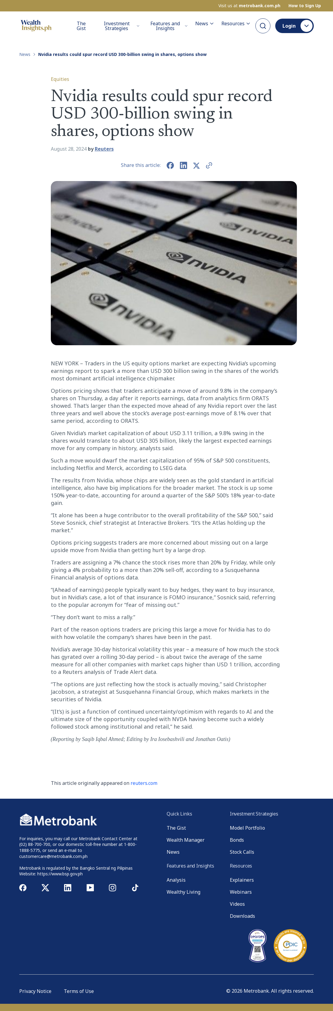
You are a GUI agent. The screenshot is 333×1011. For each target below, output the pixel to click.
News (204, 23)
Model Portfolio (247, 828)
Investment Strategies (122, 25)
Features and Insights (169, 25)
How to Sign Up (304, 5)
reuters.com (144, 783)
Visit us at (249, 5)
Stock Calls (242, 852)
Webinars (241, 892)
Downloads (242, 916)
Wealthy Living (183, 892)
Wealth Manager (186, 840)
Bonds (237, 840)
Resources (236, 23)
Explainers (242, 880)
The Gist (81, 25)
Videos (237, 904)
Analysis (176, 880)
